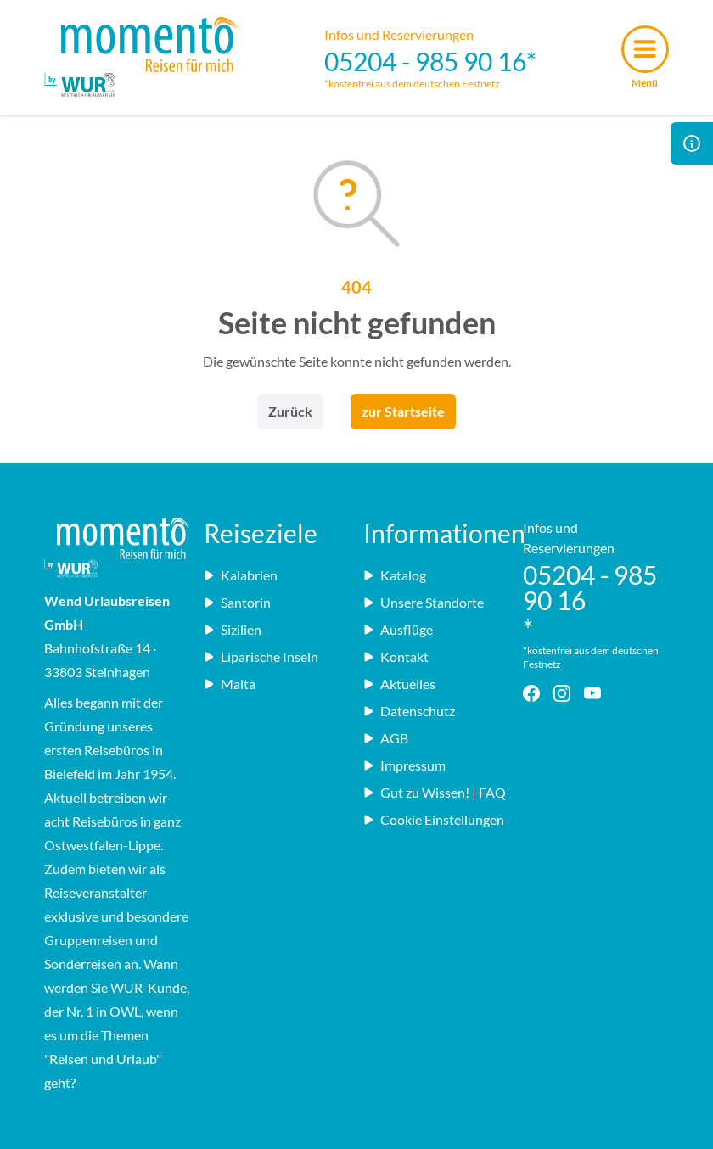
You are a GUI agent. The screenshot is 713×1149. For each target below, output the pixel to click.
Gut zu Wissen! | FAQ (434, 792)
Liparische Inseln (261, 656)
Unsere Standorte (423, 602)
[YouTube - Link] (596, 693)
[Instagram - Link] (565, 693)
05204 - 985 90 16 (425, 61)
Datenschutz (409, 711)
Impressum (404, 765)
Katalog (394, 575)
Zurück (290, 411)
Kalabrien (241, 575)
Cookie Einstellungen (433, 819)
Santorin (237, 602)
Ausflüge (398, 629)
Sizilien (232, 629)
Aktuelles (399, 683)
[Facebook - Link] (535, 693)
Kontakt (396, 656)
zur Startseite (403, 411)
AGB (385, 738)
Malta (229, 683)
